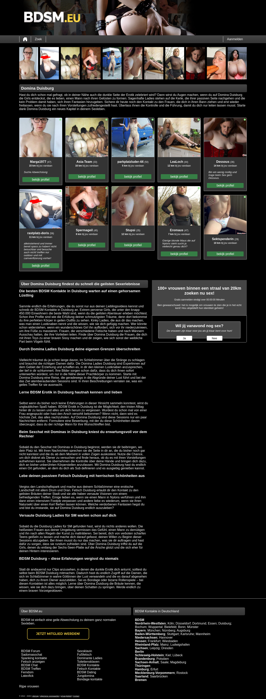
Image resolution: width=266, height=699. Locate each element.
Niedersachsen (146, 637)
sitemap (35, 696)
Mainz (164, 644)
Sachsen (141, 648)
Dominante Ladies (89, 658)
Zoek (38, 39)
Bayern (140, 630)
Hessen (140, 641)
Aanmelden (235, 39)
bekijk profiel (40, 179)
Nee (214, 338)
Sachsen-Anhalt (147, 662)
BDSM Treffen (31, 668)
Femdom (27, 672)
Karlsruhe (187, 634)
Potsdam (162, 658)
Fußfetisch (84, 654)
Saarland (141, 676)
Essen (212, 623)
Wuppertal (155, 627)
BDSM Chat (29, 665)
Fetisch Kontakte (89, 668)
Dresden (167, 648)
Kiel (168, 655)
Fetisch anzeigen (33, 661)
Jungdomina (85, 675)
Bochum (141, 627)
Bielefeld (170, 627)
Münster (192, 627)
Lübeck (178, 655)
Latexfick (27, 675)
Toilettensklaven (88, 661)
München (153, 630)
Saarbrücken (159, 676)
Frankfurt (154, 641)
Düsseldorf (183, 623)
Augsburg (183, 630)
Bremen (141, 680)
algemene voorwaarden (49, 696)
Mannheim (203, 634)
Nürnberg (168, 630)
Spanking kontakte (34, 658)
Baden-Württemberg (150, 634)
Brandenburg (145, 658)
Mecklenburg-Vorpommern (155, 672)
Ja (184, 338)
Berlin (139, 651)
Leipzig (155, 648)
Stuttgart (173, 634)
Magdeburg (178, 662)
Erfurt (154, 669)
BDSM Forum (30, 651)
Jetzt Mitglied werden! (58, 634)
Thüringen (142, 665)
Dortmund (199, 623)
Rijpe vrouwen (29, 686)
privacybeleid (66, 696)
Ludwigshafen (180, 644)
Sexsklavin (84, 651)
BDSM (139, 620)
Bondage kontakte (89, 679)
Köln (170, 623)
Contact (76, 696)
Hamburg (142, 669)
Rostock (182, 672)
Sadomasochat (31, 654)
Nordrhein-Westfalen (150, 623)
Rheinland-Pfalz (147, 644)
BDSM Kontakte (88, 665)
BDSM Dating (86, 672)
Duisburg (224, 623)
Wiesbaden (170, 641)
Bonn (181, 627)
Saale (164, 662)
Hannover (166, 637)
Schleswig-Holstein (149, 655)
